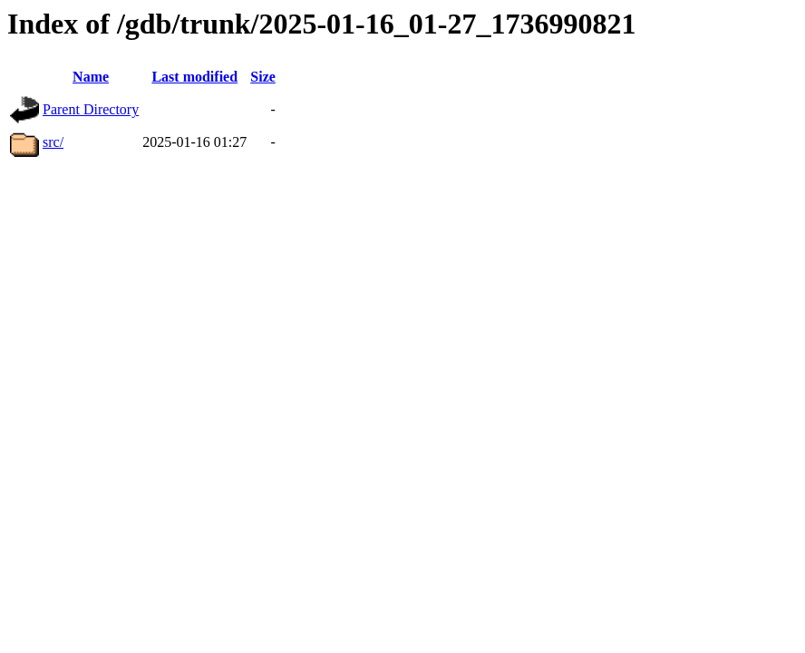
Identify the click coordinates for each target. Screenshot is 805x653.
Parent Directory (91, 109)
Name (91, 76)
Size (263, 76)
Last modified (194, 76)
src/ (53, 142)
